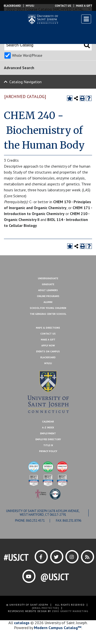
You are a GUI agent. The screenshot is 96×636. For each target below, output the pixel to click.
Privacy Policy (48, 451)
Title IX (48, 445)
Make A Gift (48, 339)
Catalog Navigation (25, 81)
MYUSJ (30, 5)
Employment (48, 433)
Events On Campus (48, 351)
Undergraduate (48, 278)
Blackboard (12, 5)
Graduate (48, 284)
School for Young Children (48, 308)
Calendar (48, 421)
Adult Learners (48, 290)
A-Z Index (48, 427)
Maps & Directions (48, 327)
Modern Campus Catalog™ (57, 627)
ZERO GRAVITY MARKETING (70, 611)
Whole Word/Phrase (27, 55)
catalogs (22, 622)
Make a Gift (84, 5)
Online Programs (48, 296)
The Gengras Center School (48, 314)
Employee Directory (48, 439)
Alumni (48, 302)
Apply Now (48, 345)
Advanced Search (19, 67)
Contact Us (63, 5)
